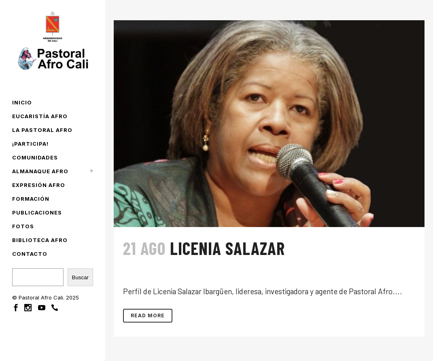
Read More (148, 315)
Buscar (80, 277)
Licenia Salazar (227, 248)
